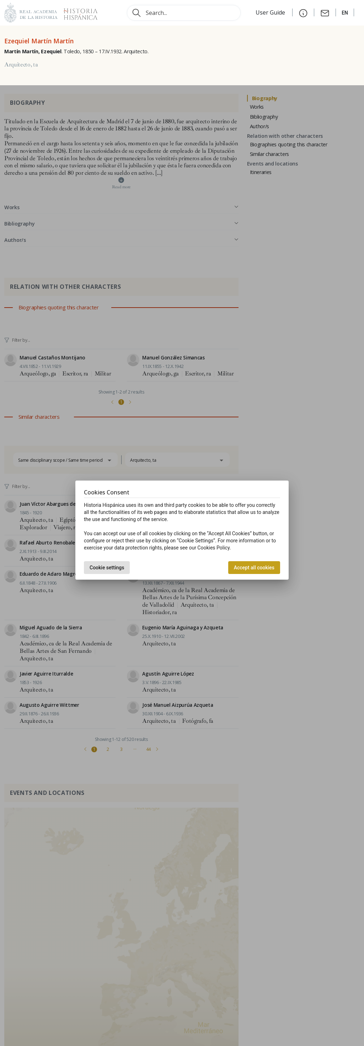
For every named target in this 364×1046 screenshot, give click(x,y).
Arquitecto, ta (21, 64)
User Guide (271, 12)
